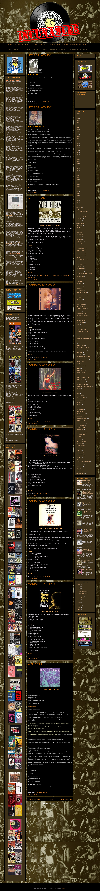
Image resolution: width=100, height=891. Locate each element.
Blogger (63, 888)
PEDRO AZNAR (65, 275)
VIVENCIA (79, 470)
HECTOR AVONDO (40, 55)
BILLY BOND (79, 239)
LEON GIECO (80, 352)
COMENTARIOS (80, 279)
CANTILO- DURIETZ (81, 248)
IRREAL (78, 324)
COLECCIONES (80, 276)
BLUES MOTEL (80, 243)
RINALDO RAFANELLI (81, 427)
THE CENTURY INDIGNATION (83, 461)
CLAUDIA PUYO (80, 268)
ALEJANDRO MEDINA (81, 216)
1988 (37, 275)
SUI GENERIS (80, 454)
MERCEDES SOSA (81, 365)
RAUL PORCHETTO (81, 420)
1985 (78, 152)
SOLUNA (79, 448)
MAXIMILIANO (80, 363)
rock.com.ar (8, 347)
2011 (78, 200)
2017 (79, 602)
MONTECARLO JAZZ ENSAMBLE (84, 386)
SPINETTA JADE (80, 452)
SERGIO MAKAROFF (81, 441)
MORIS (78, 391)
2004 (78, 184)
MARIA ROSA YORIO (41, 284)
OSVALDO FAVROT (81, 397)
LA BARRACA (80, 333)
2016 (79, 604)
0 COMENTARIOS (32, 192)
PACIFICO (79, 402)
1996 (78, 166)
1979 (78, 138)
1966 (78, 113)
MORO (58, 275)
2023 (79, 584)
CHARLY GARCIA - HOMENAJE (86, 503)
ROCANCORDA (80, 429)
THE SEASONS (80, 464)
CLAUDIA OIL (80, 266)
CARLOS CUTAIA (80, 250)
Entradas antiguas (66, 799)
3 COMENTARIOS (32, 359)
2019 (79, 586)
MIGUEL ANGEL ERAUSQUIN (83, 372)
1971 (78, 120)
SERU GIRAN (36, 197)
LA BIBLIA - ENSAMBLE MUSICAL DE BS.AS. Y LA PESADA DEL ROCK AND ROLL (87, 531)
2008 (78, 193)
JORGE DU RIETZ (81, 327)
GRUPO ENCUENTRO (82, 313)
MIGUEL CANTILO (81, 375)
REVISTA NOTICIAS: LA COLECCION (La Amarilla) (87, 482)
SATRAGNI (79, 439)
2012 (78, 202)
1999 (78, 173)
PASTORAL (79, 404)
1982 (37, 422)
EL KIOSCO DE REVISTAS (31, 50)
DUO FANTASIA (80, 290)
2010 (78, 198)
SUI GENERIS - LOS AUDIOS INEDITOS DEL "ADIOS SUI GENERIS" (87, 492)
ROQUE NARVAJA (81, 434)
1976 (78, 131)
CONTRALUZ (79, 283)
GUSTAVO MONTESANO (82, 315)
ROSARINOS (79, 436)
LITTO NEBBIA (80, 354)
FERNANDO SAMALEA (82, 306)
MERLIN (78, 368)
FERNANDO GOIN (81, 304)
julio (80, 599)
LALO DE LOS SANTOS (82, 350)
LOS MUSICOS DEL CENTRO (83, 356)
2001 (78, 177)
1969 (78, 118)
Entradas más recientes (35, 799)
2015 (78, 204)
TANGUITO (79, 457)
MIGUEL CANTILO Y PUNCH (83, 377)
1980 (37, 493)
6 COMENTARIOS (32, 578)
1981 (78, 143)
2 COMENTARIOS (32, 103)
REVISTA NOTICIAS (81, 423)
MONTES (79, 388)
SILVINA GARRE (80, 445)
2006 (78, 188)
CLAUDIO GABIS (80, 271)
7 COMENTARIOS (32, 495)
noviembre (81, 590)
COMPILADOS (80, 281)
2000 (78, 175)
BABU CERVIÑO (80, 234)
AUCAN (78, 230)
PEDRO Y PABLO (80, 411)
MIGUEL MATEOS (81, 379)
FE (77, 301)
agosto (80, 597)
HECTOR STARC (80, 322)
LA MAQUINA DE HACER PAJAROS (84, 338)
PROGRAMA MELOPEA (82, 418)
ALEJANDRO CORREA (82, 211)
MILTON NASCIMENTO (82, 384)
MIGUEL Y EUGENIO (81, 381)
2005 (78, 186)
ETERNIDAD (79, 299)
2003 (78, 182)
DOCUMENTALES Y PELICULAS (79, 50)
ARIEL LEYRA (80, 225)
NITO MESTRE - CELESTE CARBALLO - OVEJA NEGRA (87, 550)
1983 (37, 101)
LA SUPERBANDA (81, 345)
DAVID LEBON (52, 275)
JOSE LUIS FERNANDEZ (82, 331)
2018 (79, 588)
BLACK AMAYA (80, 241)
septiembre (81, 596)
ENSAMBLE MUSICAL (81, 295)
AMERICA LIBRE (38, 664)
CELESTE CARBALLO (81, 259)
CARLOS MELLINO (81, 252)
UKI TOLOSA (79, 468)
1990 (78, 159)
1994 (78, 161)
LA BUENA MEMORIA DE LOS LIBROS (54, 50)
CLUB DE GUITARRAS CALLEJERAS (85, 273)
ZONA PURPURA (80, 473)
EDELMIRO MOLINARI (82, 292)
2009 (78, 195)
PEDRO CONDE (80, 409)
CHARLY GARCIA (43, 275)
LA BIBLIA (79, 336)
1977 (37, 190)
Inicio (51, 799)
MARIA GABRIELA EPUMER (83, 359)
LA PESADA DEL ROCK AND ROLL (84, 341)
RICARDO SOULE (81, 425)
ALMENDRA (79, 220)
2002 (78, 179)
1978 (78, 136)
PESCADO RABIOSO (81, 413)
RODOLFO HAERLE (81, 432)
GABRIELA (79, 311)
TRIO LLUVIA (79, 466)
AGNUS (78, 209)
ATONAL (78, 227)
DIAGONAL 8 (79, 288)
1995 (78, 163)
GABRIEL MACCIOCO (81, 308)
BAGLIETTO (79, 236)
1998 (78, 170)
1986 (78, 154)
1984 (78, 150)
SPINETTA (79, 450)
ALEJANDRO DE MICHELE (83, 214)
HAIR (78, 318)
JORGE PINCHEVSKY (81, 329)
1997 (78, 168)
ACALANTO (79, 207)
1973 (78, 125)
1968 (78, 115)
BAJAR (29, 187)
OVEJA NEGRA (80, 400)
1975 (37, 792)
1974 (78, 127)
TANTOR (78, 459)
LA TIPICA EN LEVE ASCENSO (83, 347)
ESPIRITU (79, 297)
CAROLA (79, 257)
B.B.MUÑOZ (79, 232)
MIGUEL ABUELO (80, 370)
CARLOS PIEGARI (81, 255)
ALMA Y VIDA (80, 218)
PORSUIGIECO (80, 416)
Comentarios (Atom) (53, 803)
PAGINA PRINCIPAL (13, 50)
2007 (78, 191)
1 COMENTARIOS (32, 658)
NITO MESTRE (80, 395)
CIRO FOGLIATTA (81, 264)
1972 (78, 122)
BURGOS (79, 246)
